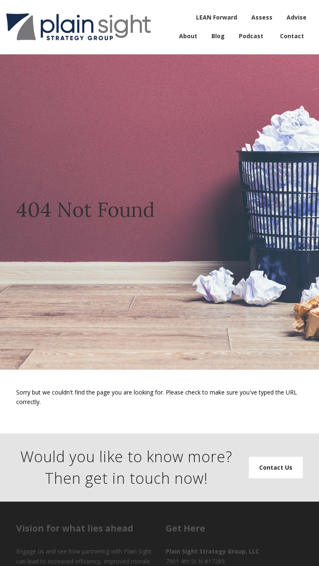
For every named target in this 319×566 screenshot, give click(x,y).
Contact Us (275, 467)
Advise (297, 17)
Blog (218, 36)
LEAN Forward (216, 17)
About (188, 36)
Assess (261, 17)
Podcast (251, 36)
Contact (292, 36)
